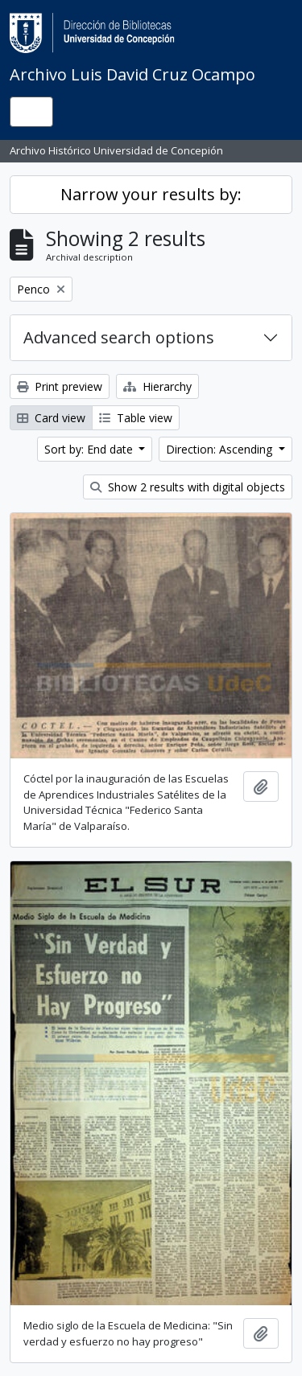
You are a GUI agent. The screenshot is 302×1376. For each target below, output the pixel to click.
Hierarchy (157, 386)
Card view (51, 417)
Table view (135, 417)
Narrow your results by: (151, 194)
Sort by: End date (90, 449)
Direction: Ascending (220, 449)
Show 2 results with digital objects (187, 487)
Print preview (59, 386)
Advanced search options (118, 337)
